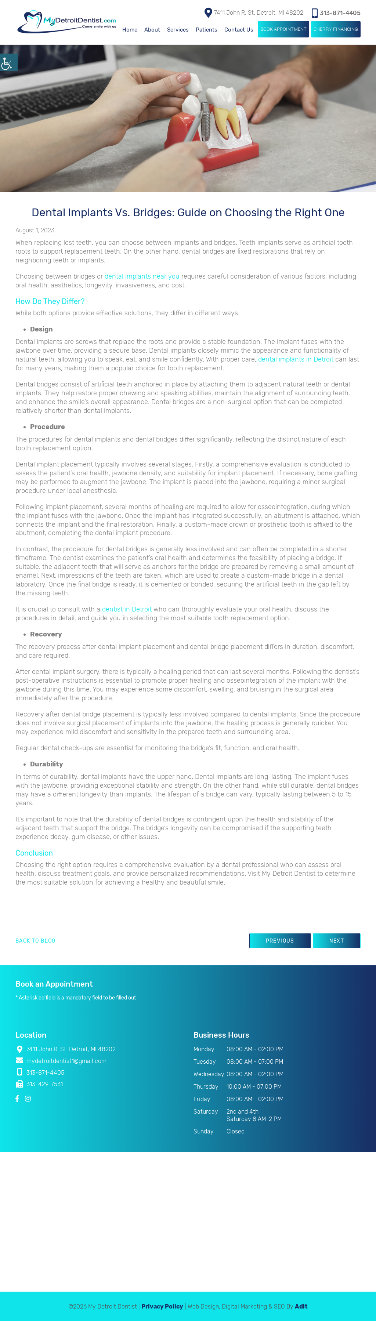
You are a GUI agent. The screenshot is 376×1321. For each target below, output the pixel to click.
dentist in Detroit (127, 609)
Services (178, 29)
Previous (278, 940)
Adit (301, 1305)
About (152, 29)
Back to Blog (35, 940)
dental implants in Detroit (295, 359)
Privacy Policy (162, 1305)
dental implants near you (142, 276)
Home (129, 29)
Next (336, 940)
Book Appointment (283, 28)
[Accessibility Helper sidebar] (9, 62)
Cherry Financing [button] (336, 28)
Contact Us (238, 29)
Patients (206, 29)
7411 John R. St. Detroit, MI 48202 (254, 11)
